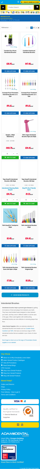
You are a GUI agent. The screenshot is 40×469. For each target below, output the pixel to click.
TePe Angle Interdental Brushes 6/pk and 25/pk (29, 135)
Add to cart (11, 157)
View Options (11, 71)
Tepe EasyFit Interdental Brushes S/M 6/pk (29, 180)
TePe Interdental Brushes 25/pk (29, 226)
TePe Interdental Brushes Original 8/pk (29, 268)
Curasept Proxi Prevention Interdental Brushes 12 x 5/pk (10, 94)
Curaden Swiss (30, 328)
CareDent (5, 331)
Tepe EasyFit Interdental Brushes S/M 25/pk (10, 180)
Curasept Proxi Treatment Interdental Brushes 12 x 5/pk (29, 94)
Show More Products (21, 295)
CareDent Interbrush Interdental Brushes (29, 51)
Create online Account (31, 2)
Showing (10, 20)
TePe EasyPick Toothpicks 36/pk (10, 226)
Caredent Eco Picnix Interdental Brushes (10, 51)
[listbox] (6, 27)
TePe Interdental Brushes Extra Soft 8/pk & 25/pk (10, 268)
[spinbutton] (7, 153)
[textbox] (16, 7)
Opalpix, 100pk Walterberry (10, 135)
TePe (12, 331)
